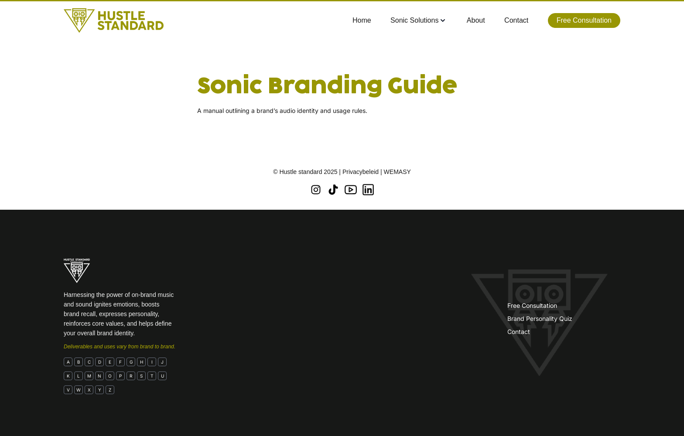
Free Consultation (532, 305)
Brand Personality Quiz (539, 318)
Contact (518, 331)
